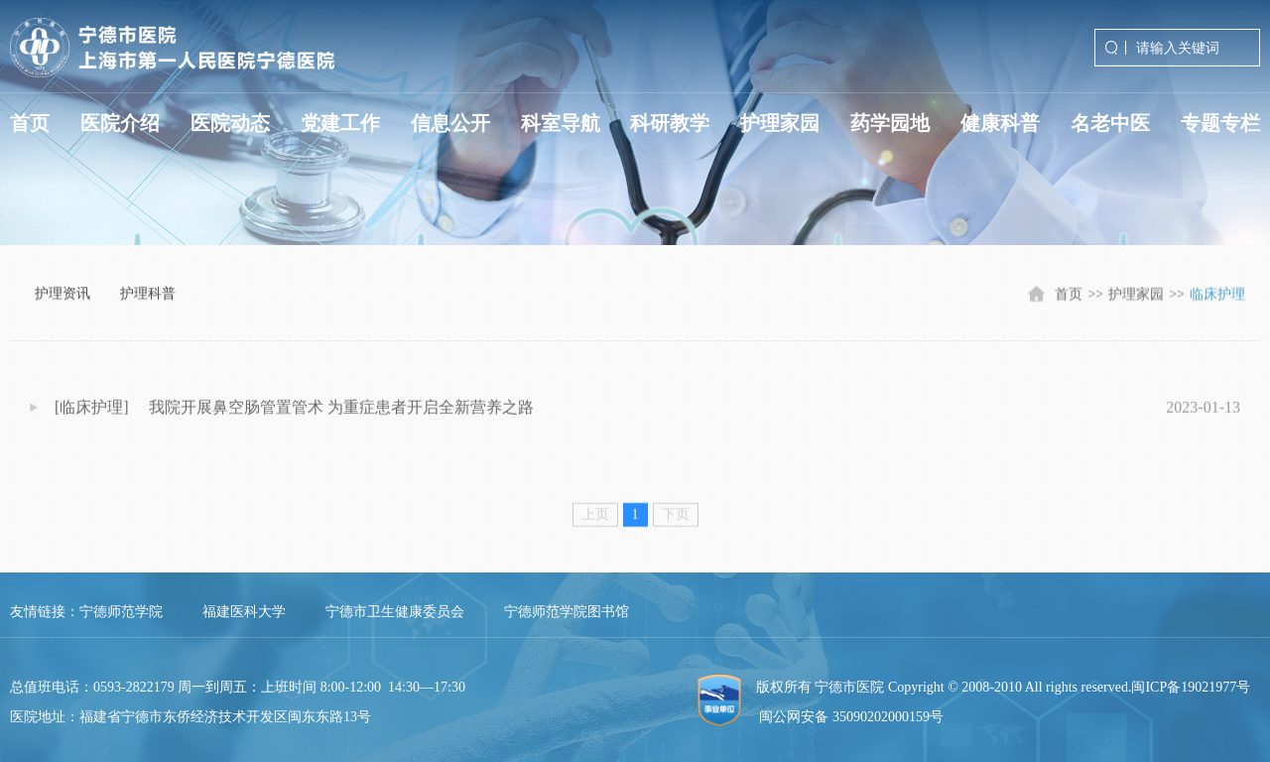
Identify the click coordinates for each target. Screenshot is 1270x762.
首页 (30, 123)
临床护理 (1217, 300)
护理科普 (148, 297)
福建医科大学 (244, 611)
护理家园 (780, 123)
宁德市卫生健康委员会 (394, 611)
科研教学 (669, 123)
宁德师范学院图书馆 (566, 611)
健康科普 (1000, 123)
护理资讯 (62, 297)
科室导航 (560, 123)
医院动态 (230, 123)
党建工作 (340, 123)
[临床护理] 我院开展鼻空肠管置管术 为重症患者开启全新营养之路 (294, 415)
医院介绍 (120, 123)
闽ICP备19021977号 (1190, 687)
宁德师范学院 (121, 611)
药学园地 (890, 123)
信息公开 (450, 123)
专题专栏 (1220, 123)
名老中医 (1110, 123)
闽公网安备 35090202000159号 (851, 716)
